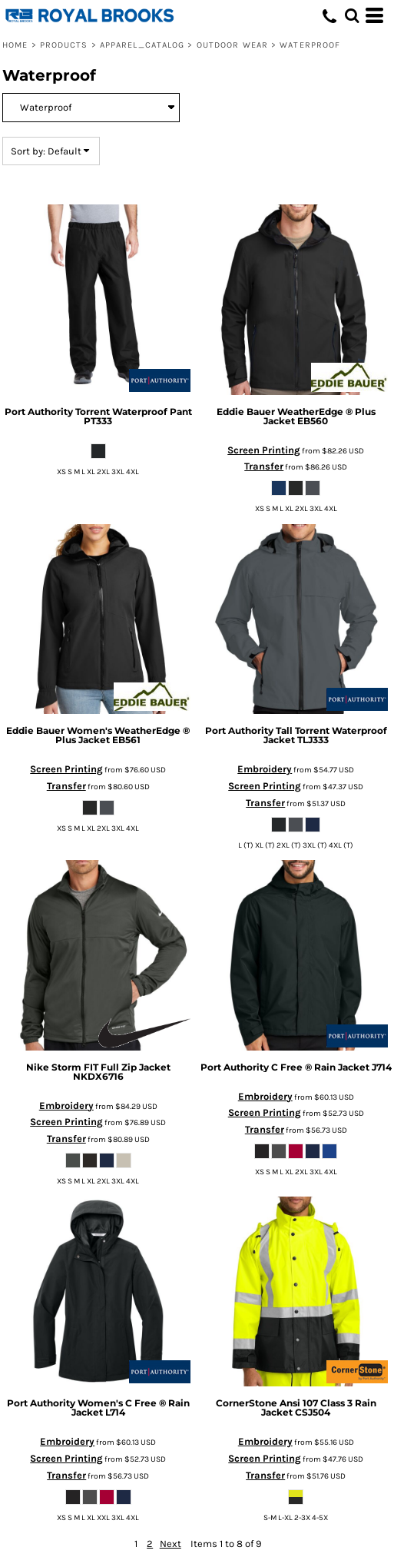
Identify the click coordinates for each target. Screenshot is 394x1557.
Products (64, 45)
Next (170, 1543)
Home (15, 45)
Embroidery (264, 769)
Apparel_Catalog (142, 45)
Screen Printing (263, 450)
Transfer (263, 466)
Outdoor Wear (232, 45)
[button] (351, 15)
